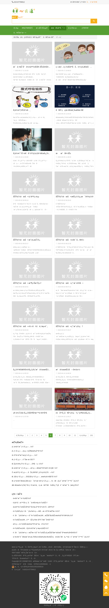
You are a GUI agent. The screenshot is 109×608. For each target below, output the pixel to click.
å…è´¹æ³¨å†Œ (92, 2)
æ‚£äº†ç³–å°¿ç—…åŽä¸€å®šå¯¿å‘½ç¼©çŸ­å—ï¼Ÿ (34, 472)
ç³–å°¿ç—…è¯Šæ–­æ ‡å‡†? (24, 459)
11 (75, 435)
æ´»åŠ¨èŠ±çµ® (42, 28)
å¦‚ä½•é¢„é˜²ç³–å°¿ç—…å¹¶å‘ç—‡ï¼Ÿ (28, 464)
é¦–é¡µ (16, 28)
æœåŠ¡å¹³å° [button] (58, 28)
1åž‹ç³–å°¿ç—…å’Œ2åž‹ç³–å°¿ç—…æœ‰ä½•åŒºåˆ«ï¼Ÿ (35, 477)
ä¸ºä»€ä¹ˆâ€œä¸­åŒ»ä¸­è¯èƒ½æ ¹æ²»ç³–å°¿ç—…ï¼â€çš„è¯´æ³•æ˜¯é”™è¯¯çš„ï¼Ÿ (46, 481)
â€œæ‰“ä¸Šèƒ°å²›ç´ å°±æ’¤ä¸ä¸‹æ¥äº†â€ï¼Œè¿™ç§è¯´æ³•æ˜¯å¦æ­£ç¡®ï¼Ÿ (47, 485)
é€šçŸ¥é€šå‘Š (27, 28)
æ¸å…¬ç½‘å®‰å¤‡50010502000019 (29, 567)
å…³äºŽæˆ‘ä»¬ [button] (20, 33)
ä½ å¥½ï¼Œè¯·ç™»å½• (78, 2)
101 (91, 435)
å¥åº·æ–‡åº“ (48, 37)
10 (69, 435)
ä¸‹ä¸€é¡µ (83, 435)
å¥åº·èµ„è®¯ (36, 37)
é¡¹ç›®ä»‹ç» (73, 28)
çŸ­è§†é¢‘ (85, 28)
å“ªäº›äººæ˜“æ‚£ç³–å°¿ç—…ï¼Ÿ (25, 455)
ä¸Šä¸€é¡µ (20, 435)
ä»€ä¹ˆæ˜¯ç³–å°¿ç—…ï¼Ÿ (24, 447)
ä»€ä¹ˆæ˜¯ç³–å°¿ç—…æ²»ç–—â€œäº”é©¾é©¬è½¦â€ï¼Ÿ (35, 468)
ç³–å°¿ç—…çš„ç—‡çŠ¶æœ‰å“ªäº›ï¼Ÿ (28, 451)
